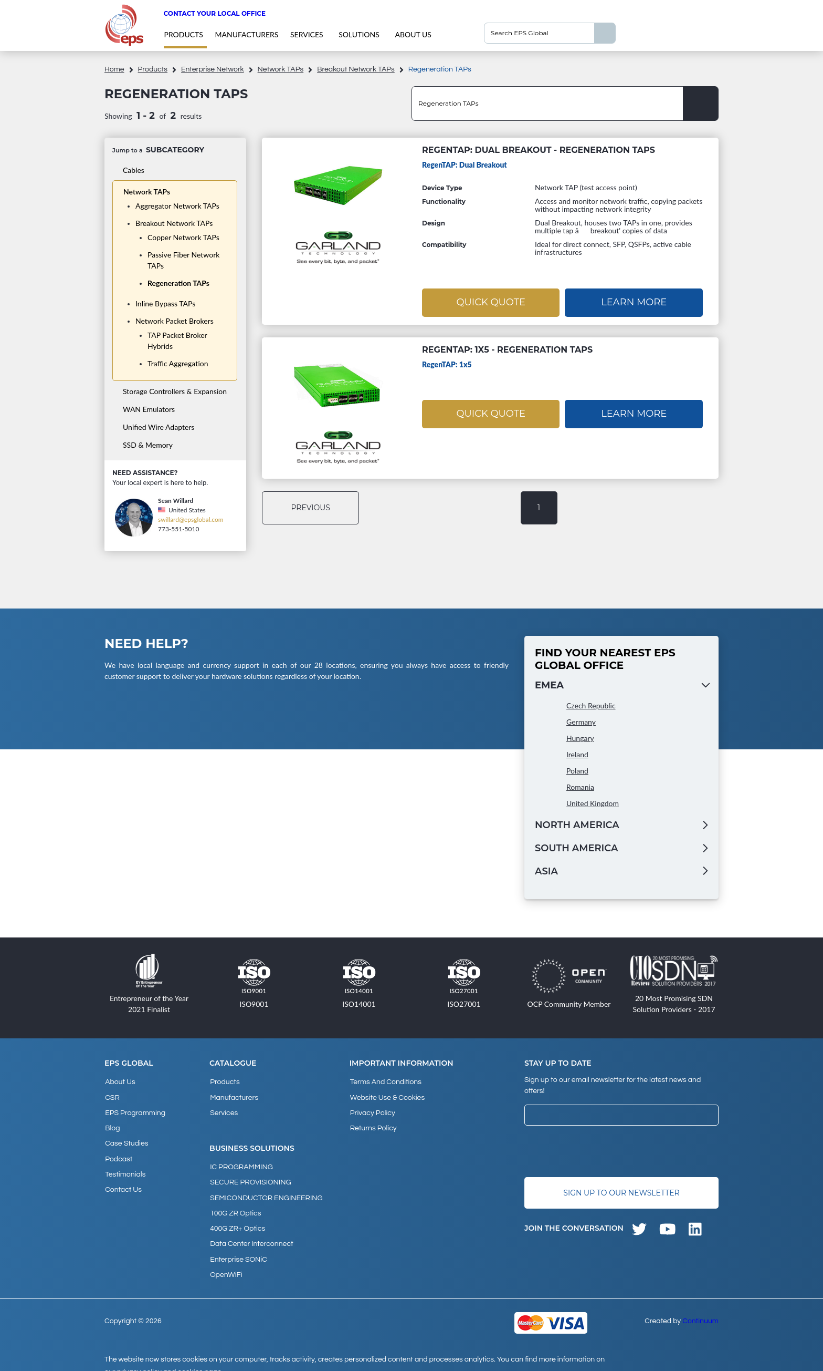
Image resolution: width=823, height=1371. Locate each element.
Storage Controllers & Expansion (175, 391)
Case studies (125, 1137)
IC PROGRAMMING (240, 1162)
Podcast (118, 1152)
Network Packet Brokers (174, 320)
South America (576, 847)
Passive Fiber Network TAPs (183, 260)
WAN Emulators (149, 409)
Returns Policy (373, 1123)
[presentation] (604, 1150)
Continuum (700, 1307)
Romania (580, 786)
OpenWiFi (225, 1261)
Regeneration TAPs (178, 283)
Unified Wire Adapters (158, 426)
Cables (133, 170)
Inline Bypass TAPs (165, 303)
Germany (581, 721)
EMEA (549, 684)
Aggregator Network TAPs (177, 205)
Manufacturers (246, 34)
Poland (577, 770)
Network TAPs (281, 69)
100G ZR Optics (234, 1205)
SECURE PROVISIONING (249, 1176)
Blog (111, 1123)
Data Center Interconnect (250, 1233)
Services (306, 34)
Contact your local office (214, 13)
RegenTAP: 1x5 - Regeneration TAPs (507, 349)
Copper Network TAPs (183, 237)
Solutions (359, 34)
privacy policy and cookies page (169, 1358)
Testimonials (124, 1166)
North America (577, 824)
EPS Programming (134, 1109)
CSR (111, 1095)
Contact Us (122, 1180)
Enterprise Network (212, 69)
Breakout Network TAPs (356, 69)
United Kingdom (592, 802)
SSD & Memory (148, 444)
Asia (546, 871)
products (183, 34)
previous (312, 507)
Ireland (577, 753)
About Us (413, 34)
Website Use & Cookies (387, 1095)
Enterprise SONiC (238, 1247)
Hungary (580, 737)
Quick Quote (490, 301)
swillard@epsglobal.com (191, 519)
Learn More (634, 301)
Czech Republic (591, 704)
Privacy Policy (372, 1109)
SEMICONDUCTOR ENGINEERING (265, 1190)
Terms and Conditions (385, 1081)
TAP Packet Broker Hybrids (177, 341)
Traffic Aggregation (177, 363)
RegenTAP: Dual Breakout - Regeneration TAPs (538, 150)
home (114, 69)
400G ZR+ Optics (237, 1219)
